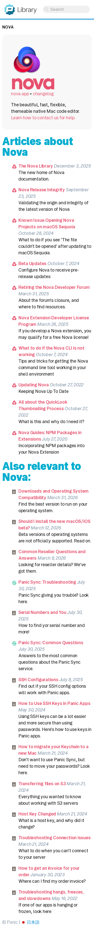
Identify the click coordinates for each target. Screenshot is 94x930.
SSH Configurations (38, 679)
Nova (7, 27)
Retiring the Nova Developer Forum (54, 287)
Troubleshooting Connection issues (54, 837)
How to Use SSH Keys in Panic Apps (54, 703)
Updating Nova (33, 384)
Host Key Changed (37, 813)
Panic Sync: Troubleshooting (47, 582)
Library (26, 10)
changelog (43, 93)
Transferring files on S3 (42, 783)
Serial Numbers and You (42, 612)
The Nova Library (35, 166)
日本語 (33, 922)
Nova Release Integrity (41, 189)
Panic (9, 7)
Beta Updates (32, 263)
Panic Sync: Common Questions (50, 642)
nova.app (20, 93)
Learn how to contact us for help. (43, 117)
